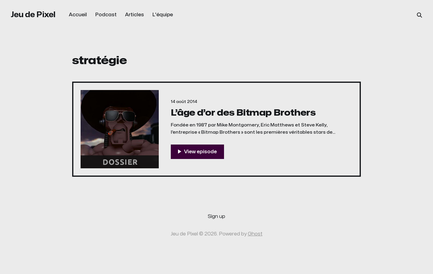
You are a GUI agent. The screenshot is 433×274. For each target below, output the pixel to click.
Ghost (255, 234)
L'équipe (162, 14)
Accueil (78, 14)
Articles (134, 14)
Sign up (216, 216)
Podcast (106, 14)
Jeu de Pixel (33, 14)
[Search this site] (419, 15)
